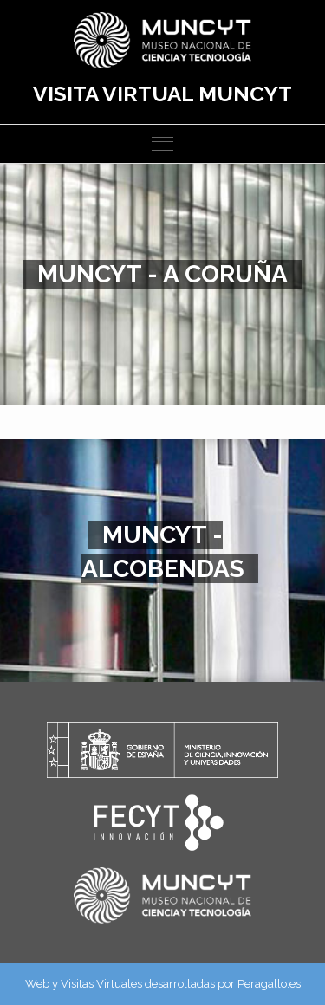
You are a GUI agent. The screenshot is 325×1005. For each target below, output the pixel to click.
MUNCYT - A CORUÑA (162, 274)
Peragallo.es (269, 983)
